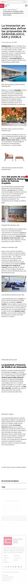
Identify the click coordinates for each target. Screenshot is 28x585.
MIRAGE (21, 298)
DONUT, (24, 374)
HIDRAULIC (23, 232)
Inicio (4, 9)
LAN (2, 251)
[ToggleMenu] (26, 5)
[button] (26, 5)
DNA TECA (19, 56)
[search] (17, 2)
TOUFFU (10, 427)
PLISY (21, 379)
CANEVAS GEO (11, 190)
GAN (11, 192)
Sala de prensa (12, 9)
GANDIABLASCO (6, 46)
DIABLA (14, 372)
